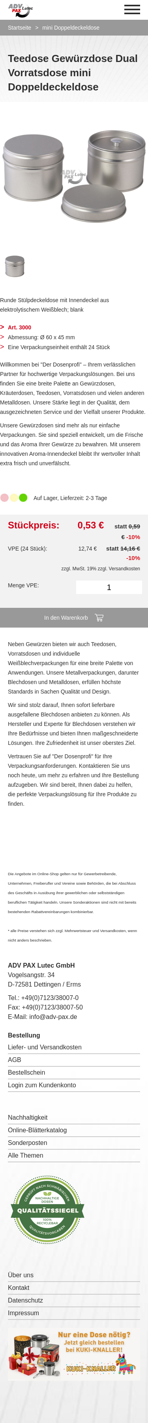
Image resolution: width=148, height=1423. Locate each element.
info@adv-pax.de (53, 1016)
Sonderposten (27, 1142)
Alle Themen (25, 1155)
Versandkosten (124, 568)
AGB (14, 1059)
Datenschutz (25, 1300)
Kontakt (18, 1287)
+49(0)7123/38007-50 (52, 1007)
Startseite (19, 27)
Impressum (23, 1313)
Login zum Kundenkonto (42, 1085)
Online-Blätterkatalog (37, 1130)
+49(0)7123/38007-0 (50, 997)
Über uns (21, 1275)
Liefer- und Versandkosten (45, 1047)
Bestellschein (26, 1072)
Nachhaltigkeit (28, 1117)
